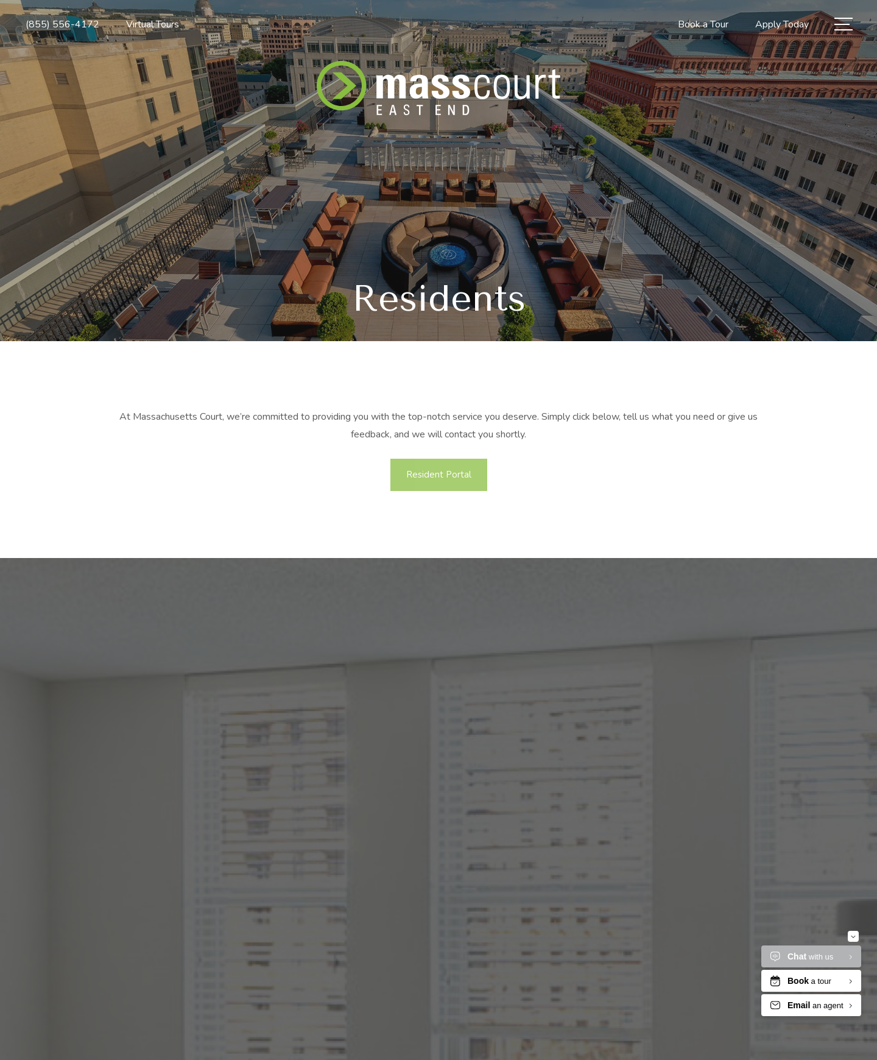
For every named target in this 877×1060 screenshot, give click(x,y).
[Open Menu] (843, 24)
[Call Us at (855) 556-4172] (62, 25)
